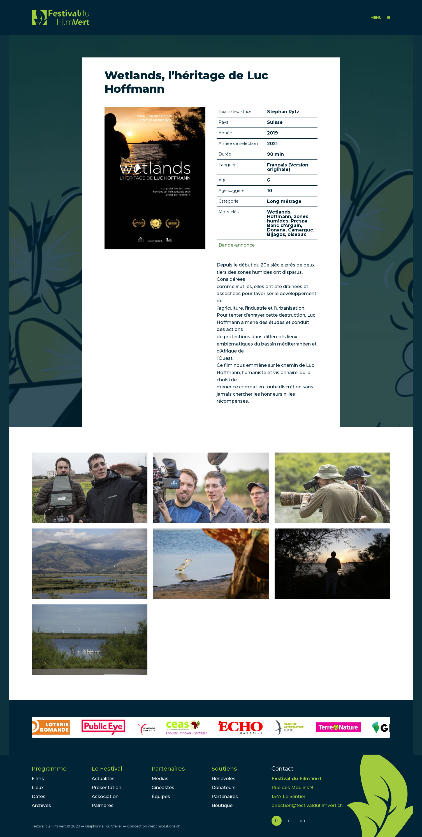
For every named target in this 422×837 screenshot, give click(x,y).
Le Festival (107, 768)
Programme (49, 768)
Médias (160, 778)
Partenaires (168, 768)
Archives (41, 805)
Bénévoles (223, 778)
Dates (38, 796)
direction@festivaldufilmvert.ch (307, 805)
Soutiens (224, 768)
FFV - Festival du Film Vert (60, 17)
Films (38, 778)
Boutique (222, 805)
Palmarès (102, 805)
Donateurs (224, 787)
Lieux (38, 787)
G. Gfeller (114, 826)
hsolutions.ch (169, 826)
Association (105, 796)
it (289, 820)
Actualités (103, 778)
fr (276, 820)
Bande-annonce (237, 245)
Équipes (161, 796)
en (302, 820)
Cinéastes (163, 787)
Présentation (106, 787)
